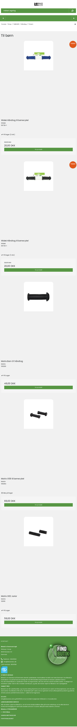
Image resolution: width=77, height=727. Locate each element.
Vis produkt (38, 149)
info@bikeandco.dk (10, 662)
